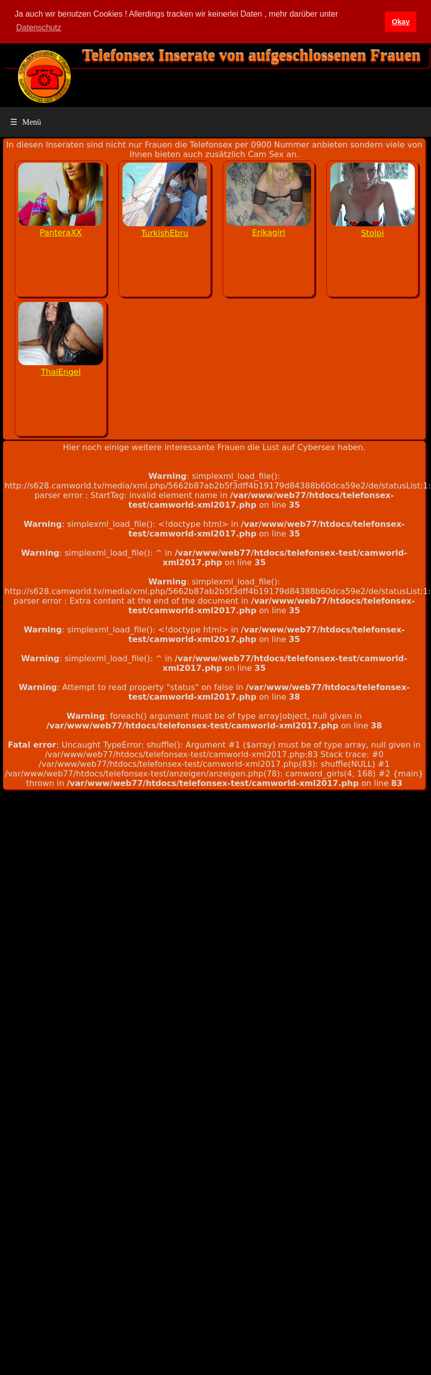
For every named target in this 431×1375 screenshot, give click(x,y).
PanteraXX (61, 232)
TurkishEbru (164, 233)
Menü (25, 122)
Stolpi (372, 233)
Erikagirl (268, 232)
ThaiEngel (61, 372)
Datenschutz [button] (38, 27)
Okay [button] (400, 22)
